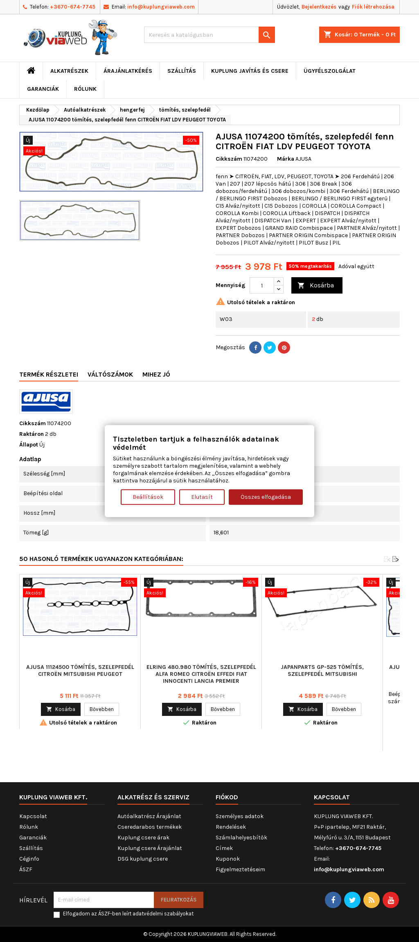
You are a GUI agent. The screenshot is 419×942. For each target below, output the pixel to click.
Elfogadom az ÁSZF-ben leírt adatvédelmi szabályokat (128, 914)
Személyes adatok (240, 816)
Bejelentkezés (319, 7)
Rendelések (231, 826)
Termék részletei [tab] (48, 374)
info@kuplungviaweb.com (161, 7)
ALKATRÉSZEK (69, 70)
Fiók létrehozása (373, 7)
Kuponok (228, 858)
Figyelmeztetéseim (240, 869)
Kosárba (315, 285)
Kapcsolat (33, 816)
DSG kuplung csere (142, 858)
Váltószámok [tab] (110, 374)
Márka (285, 158)
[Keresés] (209, 35)
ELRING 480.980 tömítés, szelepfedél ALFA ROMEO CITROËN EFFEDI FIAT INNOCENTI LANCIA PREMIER (201, 674)
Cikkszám (229, 158)
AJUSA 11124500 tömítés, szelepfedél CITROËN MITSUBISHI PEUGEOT (80, 670)
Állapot (28, 444)
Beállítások (148, 496)
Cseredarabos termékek (149, 826)
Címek (224, 848)
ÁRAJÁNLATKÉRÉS (128, 70)
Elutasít (202, 496)
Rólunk (85, 88)
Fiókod (227, 797)
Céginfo (29, 858)
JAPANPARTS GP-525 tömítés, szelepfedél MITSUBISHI (322, 670)
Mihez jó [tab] (156, 374)
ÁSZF (25, 869)
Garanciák (43, 88)
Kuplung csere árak (143, 837)
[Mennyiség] (262, 285)
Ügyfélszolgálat (330, 70)
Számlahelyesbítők (241, 837)
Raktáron (31, 434)
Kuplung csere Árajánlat (149, 848)
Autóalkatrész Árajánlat (149, 816)
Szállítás (181, 70)
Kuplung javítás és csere (249, 70)
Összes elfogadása (266, 496)
